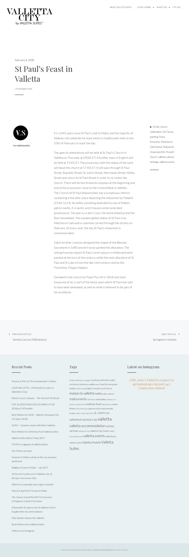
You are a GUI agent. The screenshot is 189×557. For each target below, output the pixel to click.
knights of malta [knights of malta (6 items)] (92, 388)
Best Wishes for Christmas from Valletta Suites (35, 431)
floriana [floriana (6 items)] (108, 384)
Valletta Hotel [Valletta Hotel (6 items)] (75, 442)
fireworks (155, 141)
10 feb (155, 126)
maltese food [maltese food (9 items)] (93, 404)
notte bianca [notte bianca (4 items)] (84, 409)
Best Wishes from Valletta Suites (28, 524)
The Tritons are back (22, 450)
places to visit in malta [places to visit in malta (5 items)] (97, 408)
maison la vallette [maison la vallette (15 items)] (81, 393)
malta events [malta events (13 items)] (78, 399)
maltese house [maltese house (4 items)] (106, 404)
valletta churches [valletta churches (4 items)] (84, 431)
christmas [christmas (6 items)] (74, 384)
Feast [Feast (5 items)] (102, 384)
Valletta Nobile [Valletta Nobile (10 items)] (91, 442)
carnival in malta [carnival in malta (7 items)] (107, 380)
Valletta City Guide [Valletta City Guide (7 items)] (99, 430)
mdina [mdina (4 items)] (78, 409)
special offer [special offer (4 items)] (89, 413)
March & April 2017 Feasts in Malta (29, 490)
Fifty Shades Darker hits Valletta (28, 517)
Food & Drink (144, 7)
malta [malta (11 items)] (98, 393)
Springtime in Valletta (143, 336)
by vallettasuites (21, 145)
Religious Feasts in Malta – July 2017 (30, 467)
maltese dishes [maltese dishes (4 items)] (81, 404)
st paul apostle (157, 151)
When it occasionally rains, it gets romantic (33, 484)
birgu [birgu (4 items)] (81, 380)
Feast (162, 136)
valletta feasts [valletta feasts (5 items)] (110, 436)
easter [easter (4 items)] (97, 384)
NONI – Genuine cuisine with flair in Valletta (33, 425)
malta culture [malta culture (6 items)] (108, 393)
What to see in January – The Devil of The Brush (36, 398)
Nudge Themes (121, 550)
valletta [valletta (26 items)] (105, 418)
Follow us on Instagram (23, 530)
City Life (177, 7)
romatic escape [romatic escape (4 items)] (80, 413)
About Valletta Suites (121, 7)
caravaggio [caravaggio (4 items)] (86, 380)
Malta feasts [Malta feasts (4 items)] (91, 399)
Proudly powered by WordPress (76, 550)
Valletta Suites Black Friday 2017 (28, 438)
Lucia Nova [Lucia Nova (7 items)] (106, 388)
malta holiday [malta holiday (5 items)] (101, 399)
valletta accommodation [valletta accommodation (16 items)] (87, 426)
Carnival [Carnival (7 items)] (95, 380)
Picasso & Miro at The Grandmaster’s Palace (34, 381)
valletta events (167, 162)
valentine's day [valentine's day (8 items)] (89, 419)
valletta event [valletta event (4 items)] (78, 436)
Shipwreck (168, 146)
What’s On (162, 7)
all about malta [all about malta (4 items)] (74, 380)
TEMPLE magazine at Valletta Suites (30, 444)
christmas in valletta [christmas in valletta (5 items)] (87, 384)
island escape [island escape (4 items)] (80, 389)
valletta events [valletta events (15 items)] (94, 436)
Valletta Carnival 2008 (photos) (47, 336)
